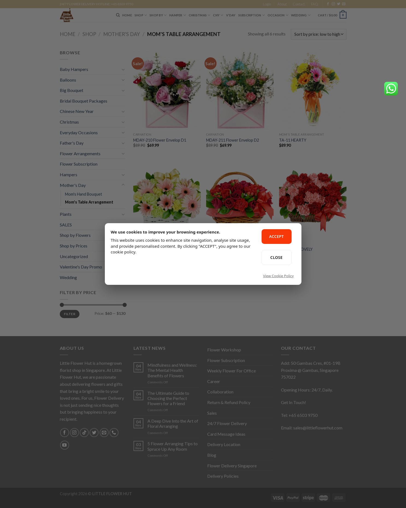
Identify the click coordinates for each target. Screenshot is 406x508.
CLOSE (276, 257)
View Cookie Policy (278, 275)
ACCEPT (276, 236)
